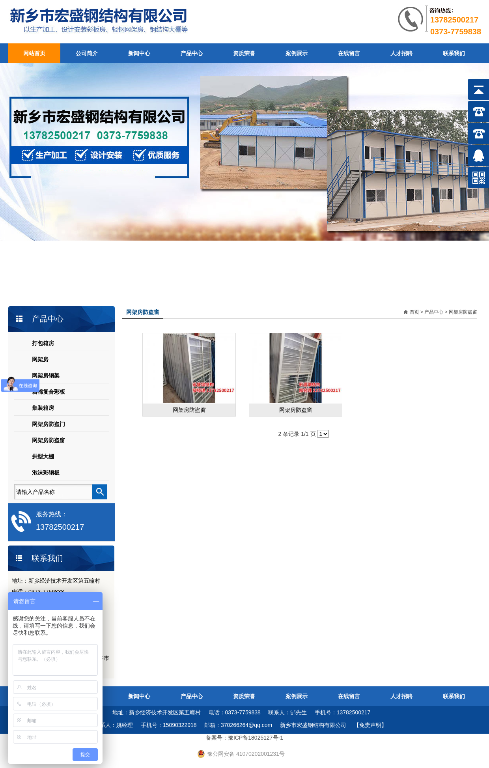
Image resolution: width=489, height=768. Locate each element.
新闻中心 (139, 53)
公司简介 (87, 53)
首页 (414, 312)
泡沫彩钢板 (46, 472)
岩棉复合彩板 (48, 392)
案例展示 (297, 53)
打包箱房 (43, 343)
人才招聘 (401, 53)
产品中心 (192, 53)
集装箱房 (43, 408)
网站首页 (34, 53)
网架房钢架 (46, 375)
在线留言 (349, 53)
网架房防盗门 (48, 424)
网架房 (40, 359)
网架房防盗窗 (48, 440)
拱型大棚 (43, 456)
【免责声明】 (370, 725)
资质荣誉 (244, 53)
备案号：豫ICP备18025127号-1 (244, 737)
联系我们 (454, 53)
